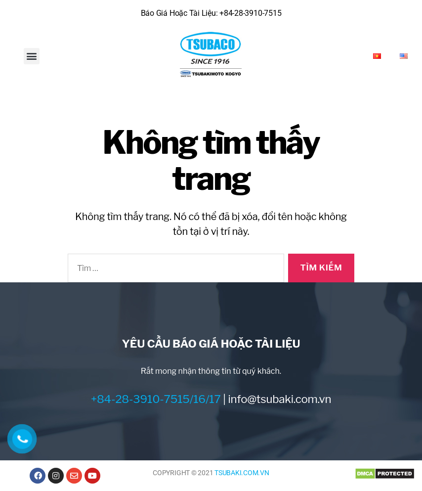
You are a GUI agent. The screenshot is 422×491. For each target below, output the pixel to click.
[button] (32, 56)
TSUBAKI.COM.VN (241, 473)
